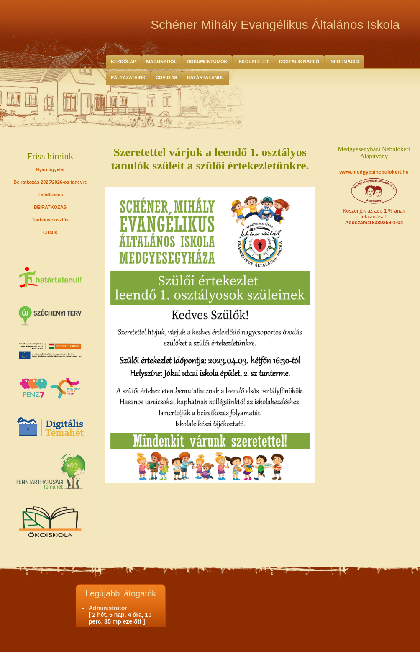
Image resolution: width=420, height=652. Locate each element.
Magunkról (161, 61)
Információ (344, 61)
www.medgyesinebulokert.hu (374, 172)
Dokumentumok (207, 61)
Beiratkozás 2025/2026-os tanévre (50, 182)
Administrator (108, 608)
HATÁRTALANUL (205, 77)
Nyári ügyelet (50, 169)
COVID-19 (166, 77)
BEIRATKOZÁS (50, 207)
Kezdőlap (123, 61)
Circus (50, 232)
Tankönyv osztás (50, 219)
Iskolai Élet (253, 61)
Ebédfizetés (50, 194)
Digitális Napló (299, 61)
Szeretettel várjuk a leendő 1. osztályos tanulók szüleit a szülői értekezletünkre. (210, 159)
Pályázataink (128, 77)
